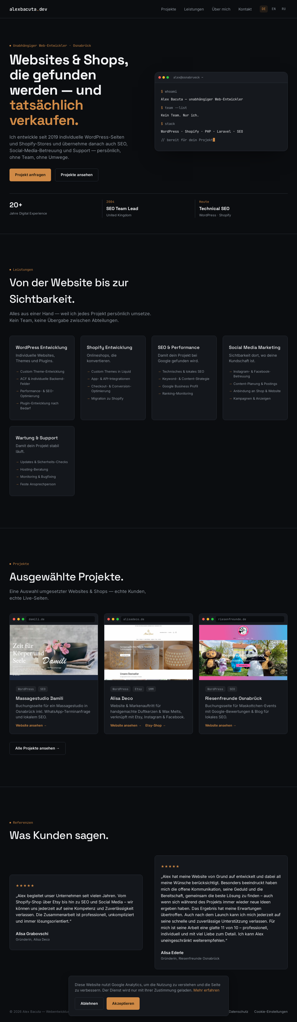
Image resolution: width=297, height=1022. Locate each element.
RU (284, 9)
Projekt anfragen (30, 174)
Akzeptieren (123, 1003)
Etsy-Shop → (155, 726)
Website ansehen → (31, 726)
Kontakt (245, 9)
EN (274, 9)
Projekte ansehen (77, 174)
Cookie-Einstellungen (271, 1012)
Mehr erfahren (206, 990)
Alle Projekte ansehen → (37, 749)
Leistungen (194, 9)
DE (264, 9)
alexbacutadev (29, 9)
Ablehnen (89, 1003)
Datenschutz (238, 1012)
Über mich (221, 9)
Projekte (168, 9)
